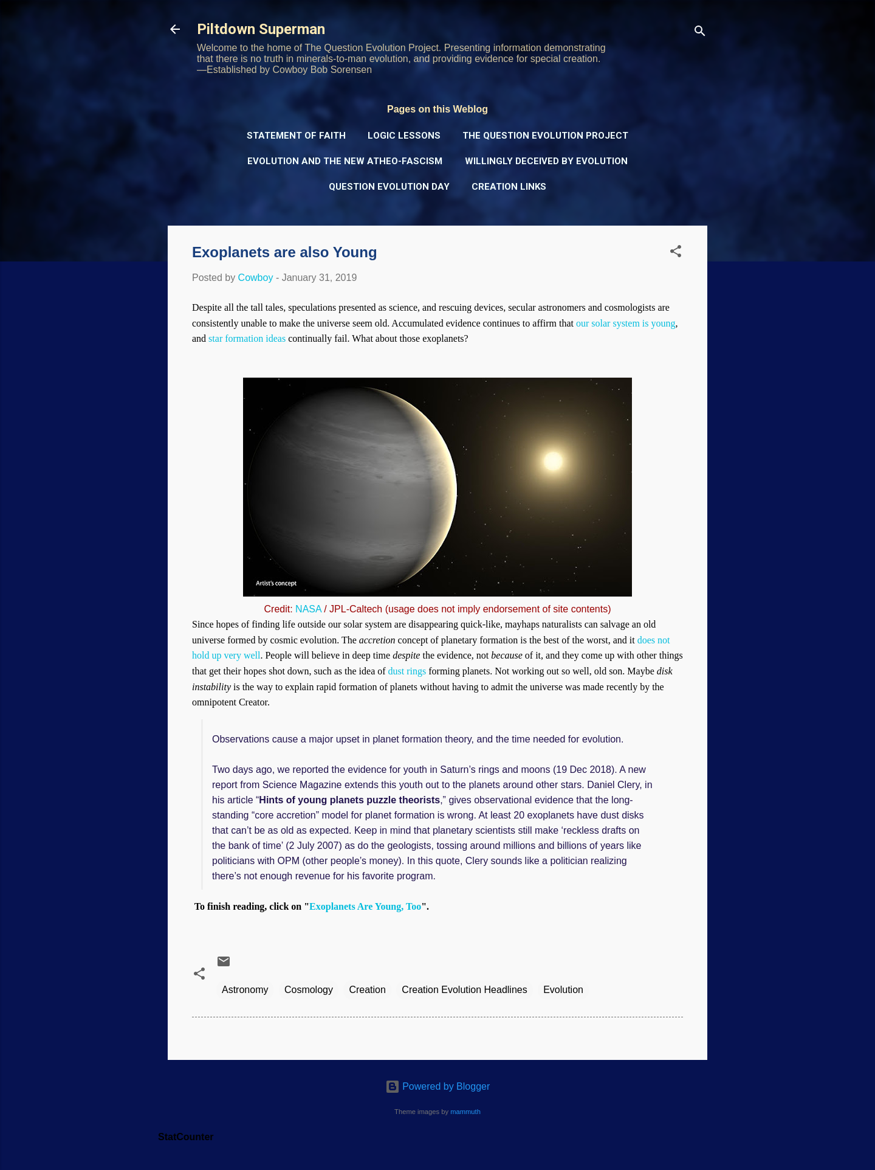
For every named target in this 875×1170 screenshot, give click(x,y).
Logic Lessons (404, 135)
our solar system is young (626, 323)
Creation (367, 990)
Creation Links (509, 186)
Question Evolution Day (389, 186)
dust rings (407, 671)
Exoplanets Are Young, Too (365, 906)
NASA (308, 609)
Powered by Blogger (437, 1086)
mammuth (465, 1111)
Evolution (563, 990)
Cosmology (308, 990)
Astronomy (245, 990)
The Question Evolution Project (545, 135)
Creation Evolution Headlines (464, 990)
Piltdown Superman (261, 29)
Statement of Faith (296, 135)
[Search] (700, 33)
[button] (675, 253)
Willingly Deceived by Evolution (546, 161)
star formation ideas (247, 338)
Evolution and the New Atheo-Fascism (344, 161)
